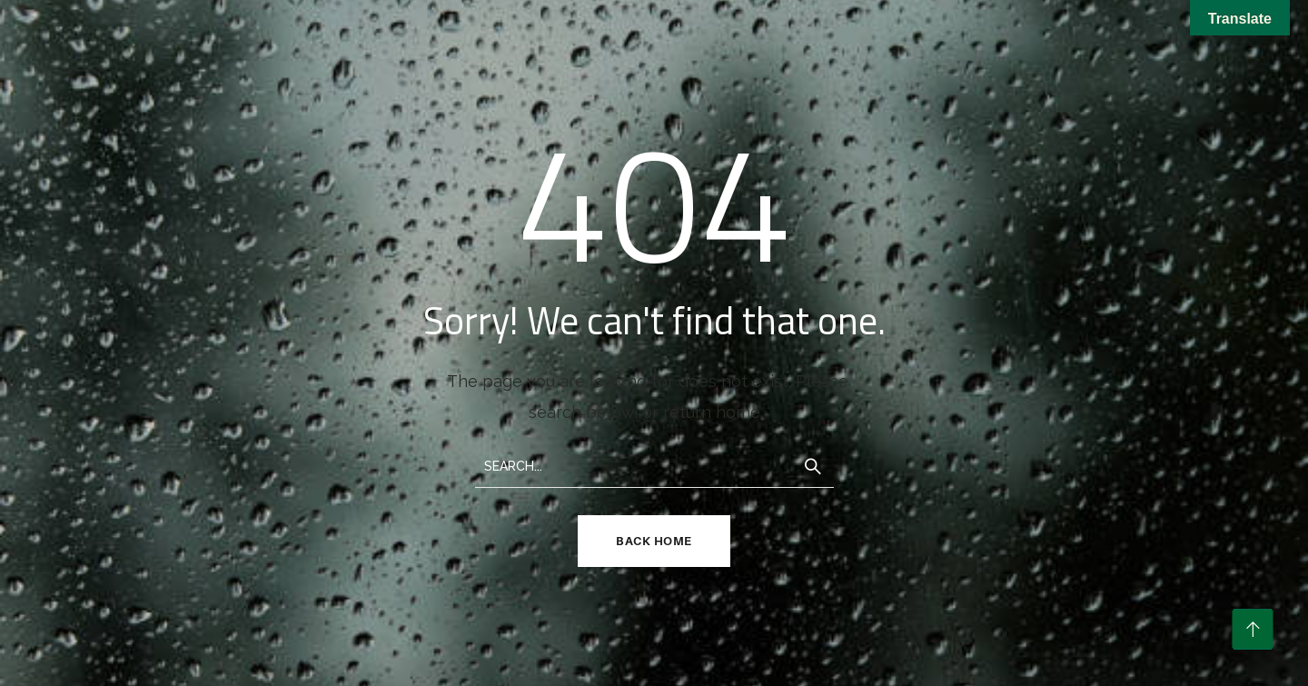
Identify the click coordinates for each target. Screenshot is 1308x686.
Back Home (654, 540)
